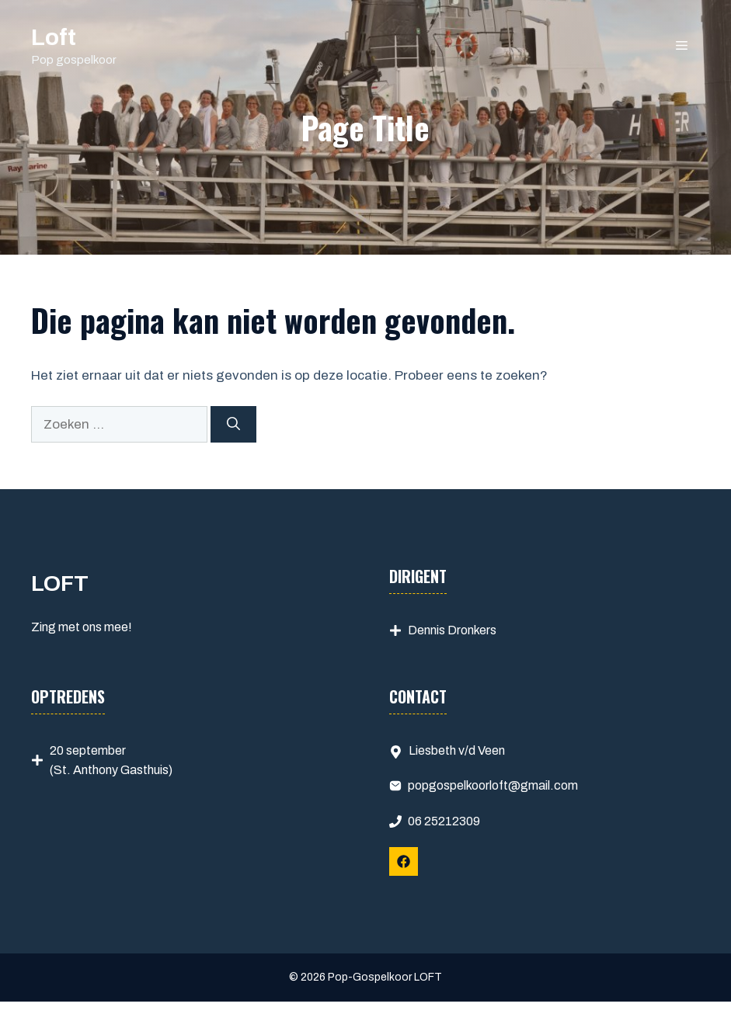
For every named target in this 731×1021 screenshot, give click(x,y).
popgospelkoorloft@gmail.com (493, 785)
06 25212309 (444, 821)
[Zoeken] (233, 424)
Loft (53, 37)
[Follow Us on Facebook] (403, 861)
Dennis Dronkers (452, 630)
